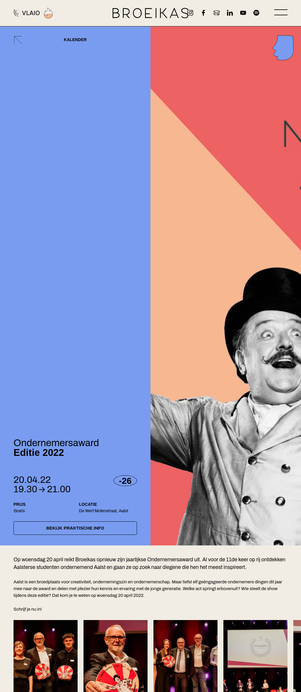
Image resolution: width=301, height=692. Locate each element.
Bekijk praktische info (75, 527)
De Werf (86, 510)
